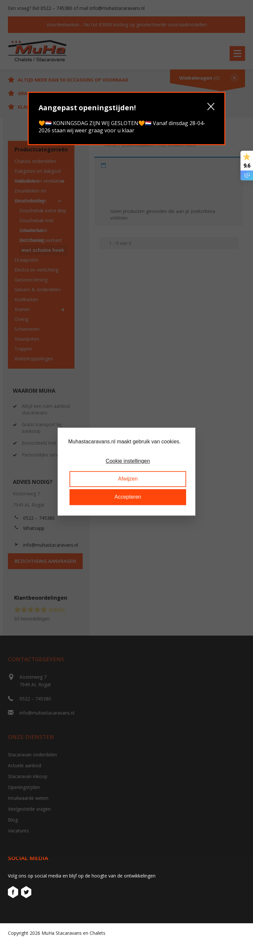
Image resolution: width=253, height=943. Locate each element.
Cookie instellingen (128, 461)
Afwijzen (128, 479)
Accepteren (128, 497)
